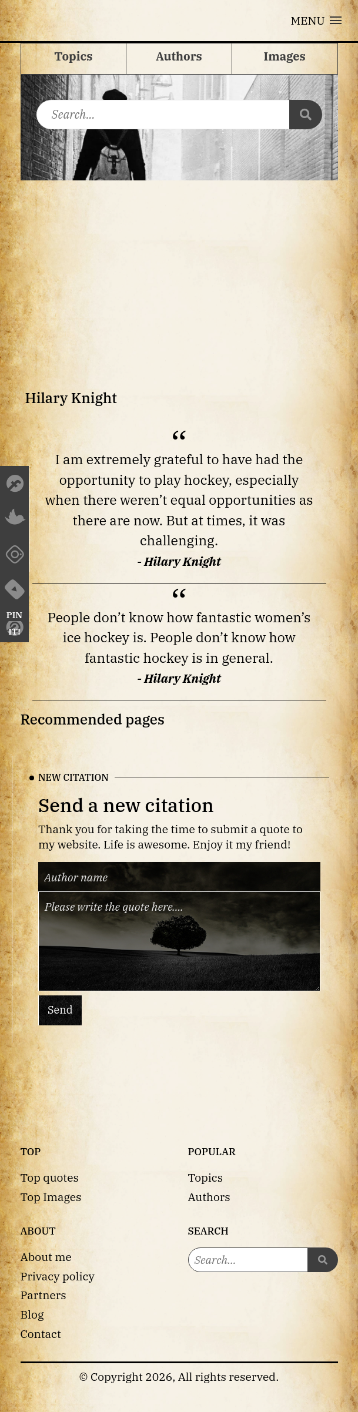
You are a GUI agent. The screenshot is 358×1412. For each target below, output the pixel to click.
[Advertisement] (179, 268)
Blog (32, 1314)
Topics (205, 1177)
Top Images (51, 1196)
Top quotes (50, 1177)
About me (46, 1256)
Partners (43, 1294)
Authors (209, 1196)
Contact (41, 1333)
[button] (316, 20)
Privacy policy (58, 1276)
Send (60, 1010)
